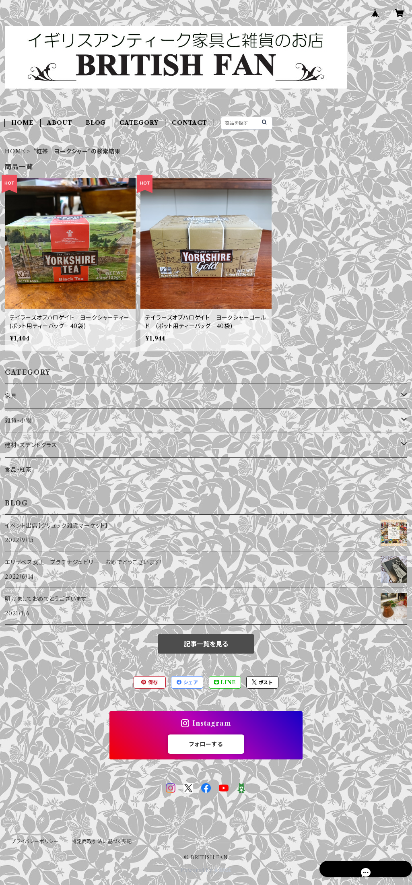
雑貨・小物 (18, 420)
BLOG (96, 122)
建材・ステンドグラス (31, 445)
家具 (11, 396)
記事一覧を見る (206, 644)
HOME (22, 122)
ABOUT (59, 122)
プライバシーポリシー (35, 841)
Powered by (206, 870)
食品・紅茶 (18, 469)
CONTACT (189, 122)
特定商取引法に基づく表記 (102, 841)
